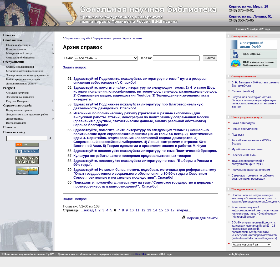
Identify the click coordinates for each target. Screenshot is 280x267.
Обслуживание (13, 62)
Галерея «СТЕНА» (244, 155)
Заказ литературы (243, 123)
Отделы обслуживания (18, 66)
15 (161, 210)
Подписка (238, 134)
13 (149, 210)
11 (138, 210)
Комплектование (14, 49)
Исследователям (14, 122)
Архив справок (132, 38)
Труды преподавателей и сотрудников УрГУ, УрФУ (248, 162)
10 (132, 210)
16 (167, 210)
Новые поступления (245, 128)
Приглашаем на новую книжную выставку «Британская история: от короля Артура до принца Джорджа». (256, 198)
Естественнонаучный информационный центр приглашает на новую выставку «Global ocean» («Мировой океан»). (255, 212)
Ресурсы (9, 88)
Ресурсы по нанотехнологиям (251, 169)
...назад (87, 210)
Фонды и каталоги (16, 92)
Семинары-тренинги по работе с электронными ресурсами (253, 177)
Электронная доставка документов (26, 75)
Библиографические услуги (21, 79)
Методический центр (17, 53)
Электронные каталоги (18, 96)
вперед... (183, 210)
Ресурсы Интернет (16, 101)
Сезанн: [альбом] (243, 91)
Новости (9, 35)
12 (143, 210)
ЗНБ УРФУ (139, 253)
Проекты (9, 127)
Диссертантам (13, 118)
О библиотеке (13, 40)
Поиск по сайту (14, 132)
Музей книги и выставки (247, 149)
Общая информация (16, 44)
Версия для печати (199, 218)
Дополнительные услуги (19, 83)
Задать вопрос (74, 67)
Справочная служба (17, 105)
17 (173, 210)
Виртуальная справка (17, 110)
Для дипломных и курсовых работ (25, 114)
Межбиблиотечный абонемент (23, 70)
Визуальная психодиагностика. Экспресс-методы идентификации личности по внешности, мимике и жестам (254, 101)
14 (155, 210)
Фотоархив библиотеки (18, 57)
